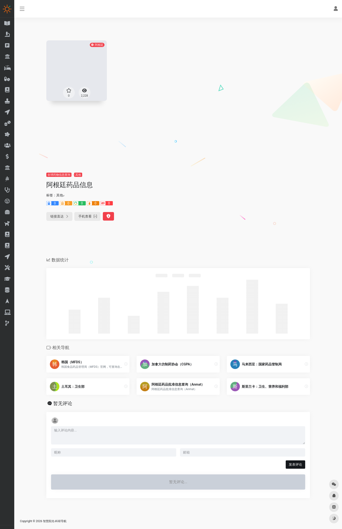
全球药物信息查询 (59, 174)
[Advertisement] (178, 136)
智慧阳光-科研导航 (54, 521)
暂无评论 (62, 403)
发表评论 (295, 464)
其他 (78, 174)
